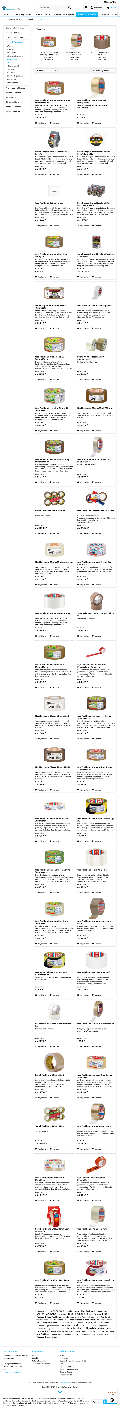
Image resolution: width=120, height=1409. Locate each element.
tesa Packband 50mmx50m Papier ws (94, 305)
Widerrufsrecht (66, 1375)
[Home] (5, 14)
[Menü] (116, 1391)
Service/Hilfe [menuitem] (110, 2)
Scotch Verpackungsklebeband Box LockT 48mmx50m (93, 152)
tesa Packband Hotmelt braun (49, 203)
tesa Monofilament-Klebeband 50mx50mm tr (49, 1178)
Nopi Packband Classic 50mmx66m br (52, 767)
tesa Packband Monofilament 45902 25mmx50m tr (52, 819)
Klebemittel (11, 53)
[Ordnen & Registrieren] (21, 14)
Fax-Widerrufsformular (41, 1364)
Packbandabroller (14, 66)
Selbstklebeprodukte (15, 76)
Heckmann (62, 1314)
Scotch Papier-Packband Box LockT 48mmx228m (51, 306)
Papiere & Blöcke (12, 32)
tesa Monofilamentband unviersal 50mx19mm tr (93, 460)
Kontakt (35, 1358)
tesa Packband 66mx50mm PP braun (101, 53)
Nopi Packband (88, 1311)
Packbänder (12, 59)
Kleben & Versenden (14, 42)
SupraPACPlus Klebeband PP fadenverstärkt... (90, 358)
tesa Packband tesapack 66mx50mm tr (75, 53)
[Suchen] (69, 7)
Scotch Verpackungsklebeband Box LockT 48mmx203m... (93, 204)
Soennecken (57, 1311)
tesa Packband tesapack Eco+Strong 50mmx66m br (52, 460)
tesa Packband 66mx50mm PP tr (92, 870)
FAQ (33, 1355)
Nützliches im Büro (13, 107)
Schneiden (11, 72)
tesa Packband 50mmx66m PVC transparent (91, 101)
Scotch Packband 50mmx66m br (50, 511)
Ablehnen (97, 1402)
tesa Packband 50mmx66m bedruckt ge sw (95, 819)
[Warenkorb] (112, 7)
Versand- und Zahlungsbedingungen (69, 1367)
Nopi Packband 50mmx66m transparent (54, 562)
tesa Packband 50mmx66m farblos (93, 1229)
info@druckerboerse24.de (12, 1372)
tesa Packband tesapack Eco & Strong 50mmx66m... (52, 871)
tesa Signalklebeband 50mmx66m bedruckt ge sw (51, 973)
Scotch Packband (46, 1314)
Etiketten (10, 49)
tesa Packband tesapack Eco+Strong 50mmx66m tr (52, 922)
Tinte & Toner (11, 97)
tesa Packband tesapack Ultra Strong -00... (52, 614)
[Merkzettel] (85, 7)
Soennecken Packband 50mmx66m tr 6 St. (53, 1025)
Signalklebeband (53, 1326)
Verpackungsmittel (14, 79)
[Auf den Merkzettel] (54, 123)
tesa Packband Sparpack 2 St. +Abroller (95, 511)
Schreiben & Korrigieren (15, 37)
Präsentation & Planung (15, 88)
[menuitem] (55, 7)
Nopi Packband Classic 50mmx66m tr (52, 716)
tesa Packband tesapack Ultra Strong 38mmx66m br (94, 768)
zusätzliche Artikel (13, 111)
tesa (93, 1317)
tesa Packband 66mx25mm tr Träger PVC (96, 1024)
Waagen (10, 46)
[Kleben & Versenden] (87, 14)
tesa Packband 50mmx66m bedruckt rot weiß (96, 1281)
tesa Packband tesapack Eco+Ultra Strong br (51, 255)
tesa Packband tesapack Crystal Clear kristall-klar (94, 563)
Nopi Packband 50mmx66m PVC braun (95, 408)
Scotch (66, 1322)
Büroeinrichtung (12, 102)
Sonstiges (11, 69)
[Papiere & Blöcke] (42, 14)
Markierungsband (100, 1326)
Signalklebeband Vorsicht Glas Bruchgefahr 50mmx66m (91, 665)
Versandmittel (12, 83)
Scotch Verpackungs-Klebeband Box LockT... (52, 152)
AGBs (62, 1355)
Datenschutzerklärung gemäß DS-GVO (73, 1362)
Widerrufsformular (39, 1361)
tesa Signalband (50, 1329)
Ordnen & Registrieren (15, 28)
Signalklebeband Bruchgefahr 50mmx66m (91, 1178)
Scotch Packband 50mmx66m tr (50, 1075)
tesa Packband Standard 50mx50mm (52, 1280)
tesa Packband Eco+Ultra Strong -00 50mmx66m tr (51, 409)
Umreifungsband (54, 1331)
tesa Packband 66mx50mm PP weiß (93, 972)
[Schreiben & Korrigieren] (63, 14)
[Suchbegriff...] (55, 7)
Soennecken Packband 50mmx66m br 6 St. (95, 614)
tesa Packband (42, 1311)
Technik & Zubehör (13, 92)
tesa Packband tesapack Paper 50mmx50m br (49, 665)
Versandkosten (65, 1382)
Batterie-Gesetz (66, 1372)
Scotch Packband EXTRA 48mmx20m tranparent (52, 1230)
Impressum (64, 1358)
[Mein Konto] (97, 7)
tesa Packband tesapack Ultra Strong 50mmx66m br (48, 53)
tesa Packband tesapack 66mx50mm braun (94, 922)
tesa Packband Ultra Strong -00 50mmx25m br (49, 358)
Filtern (41, 70)
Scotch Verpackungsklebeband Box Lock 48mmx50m (96, 255)
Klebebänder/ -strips (15, 56)
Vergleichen (41, 123)
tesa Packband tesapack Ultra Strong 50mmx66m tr (94, 1076)
